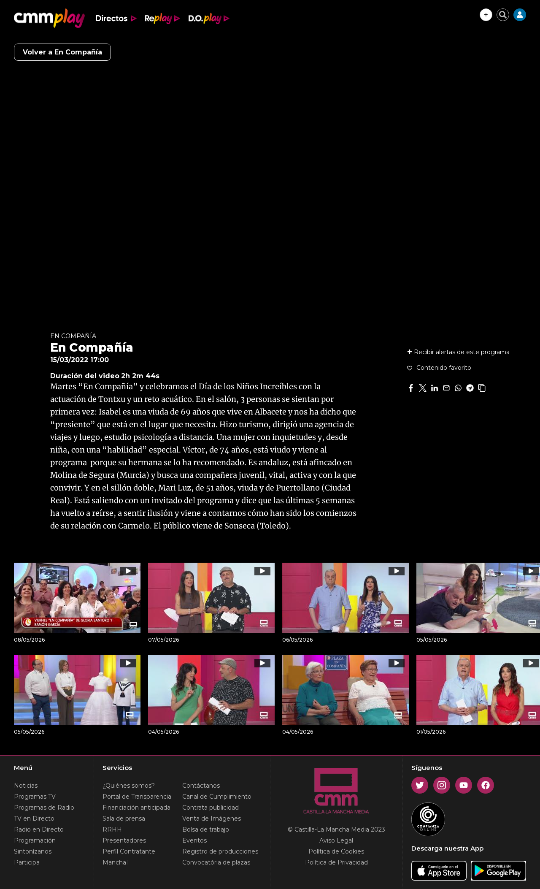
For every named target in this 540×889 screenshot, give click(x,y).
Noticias (26, 785)
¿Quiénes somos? (129, 785)
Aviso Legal (336, 840)
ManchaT (116, 862)
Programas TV (35, 796)
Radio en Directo (39, 829)
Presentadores (124, 840)
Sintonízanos (32, 851)
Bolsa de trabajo (205, 829)
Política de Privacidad (336, 862)
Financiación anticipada (136, 807)
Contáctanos (201, 785)
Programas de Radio (44, 807)
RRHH (112, 829)
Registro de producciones (220, 851)
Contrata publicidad (210, 807)
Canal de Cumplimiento (216, 796)
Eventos (194, 840)
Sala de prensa (124, 818)
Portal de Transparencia (137, 796)
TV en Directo (34, 818)
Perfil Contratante (129, 851)
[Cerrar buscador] (503, 14)
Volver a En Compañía (62, 52)
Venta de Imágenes (211, 818)
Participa (27, 862)
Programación (35, 840)
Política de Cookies (336, 851)
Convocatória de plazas (216, 862)
